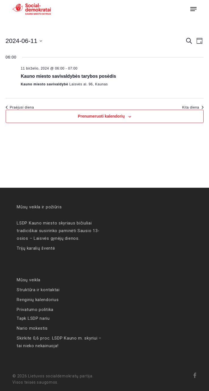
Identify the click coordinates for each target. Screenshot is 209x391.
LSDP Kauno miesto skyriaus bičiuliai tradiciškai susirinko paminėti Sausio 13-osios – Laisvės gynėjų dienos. (58, 231)
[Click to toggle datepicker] (24, 41)
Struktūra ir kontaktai (38, 289)
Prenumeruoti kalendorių (101, 116)
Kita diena (192, 107)
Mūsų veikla (28, 279)
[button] (193, 9)
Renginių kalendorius (38, 299)
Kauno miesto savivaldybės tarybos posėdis (68, 76)
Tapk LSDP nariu (33, 318)
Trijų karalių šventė (36, 248)
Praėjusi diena (20, 107)
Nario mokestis (32, 328)
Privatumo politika (35, 309)
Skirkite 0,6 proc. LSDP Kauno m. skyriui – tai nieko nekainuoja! (59, 342)
